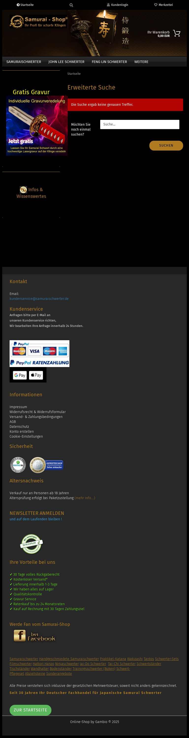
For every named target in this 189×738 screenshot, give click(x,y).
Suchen (166, 148)
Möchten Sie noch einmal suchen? (81, 132)
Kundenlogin (117, 5)
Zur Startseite (30, 712)
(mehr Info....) (85, 500)
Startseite (25, 5)
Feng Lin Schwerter (109, 62)
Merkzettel (163, 5)
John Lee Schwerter (66, 62)
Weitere (141, 62)
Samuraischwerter (23, 62)
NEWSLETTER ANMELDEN (37, 516)
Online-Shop (80, 724)
